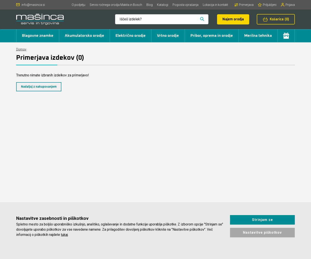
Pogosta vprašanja (185, 4)
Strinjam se (262, 220)
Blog (149, 4)
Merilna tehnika (258, 36)
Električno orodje (131, 36)
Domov (21, 49)
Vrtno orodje (168, 36)
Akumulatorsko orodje (84, 36)
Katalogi (162, 4)
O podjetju (78, 4)
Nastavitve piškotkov (262, 232)
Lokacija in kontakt (215, 4)
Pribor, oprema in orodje (211, 36)
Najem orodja (233, 19)
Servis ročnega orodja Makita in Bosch (116, 4)
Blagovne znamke (37, 36)
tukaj (64, 235)
